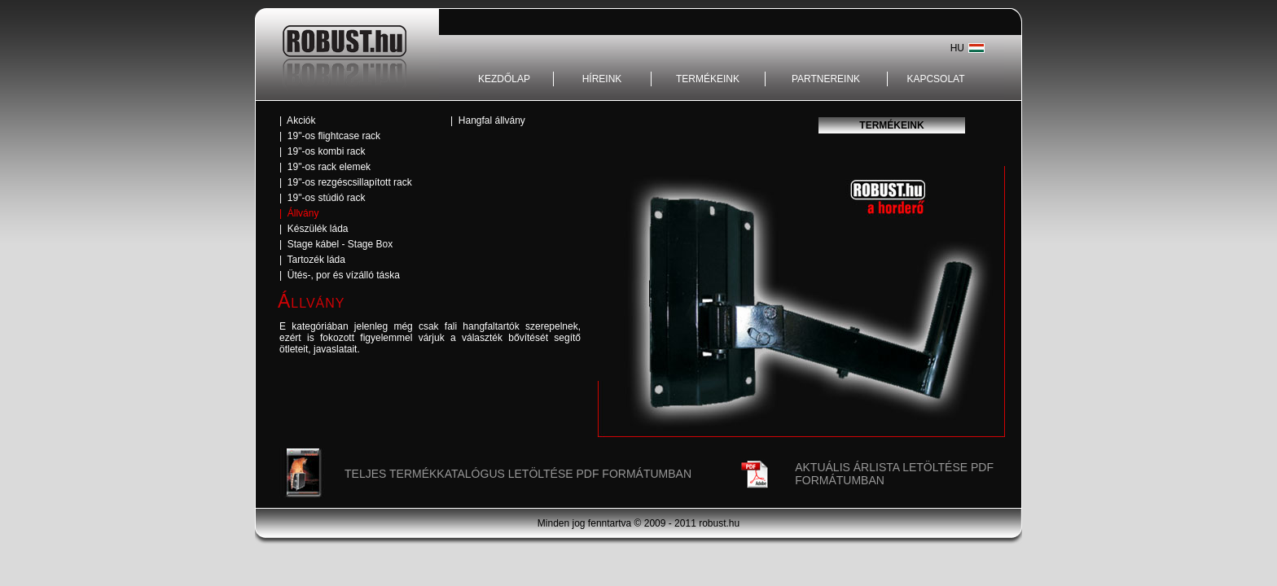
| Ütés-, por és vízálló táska (339, 275)
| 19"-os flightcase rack (329, 136)
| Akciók (297, 120)
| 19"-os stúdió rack (322, 197)
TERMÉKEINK (707, 79)
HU (957, 48)
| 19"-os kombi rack (322, 151)
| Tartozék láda (312, 259)
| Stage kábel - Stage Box (336, 244)
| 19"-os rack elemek (325, 167)
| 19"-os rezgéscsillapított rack (345, 182)
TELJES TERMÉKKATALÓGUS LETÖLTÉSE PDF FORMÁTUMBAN (517, 473)
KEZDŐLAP (504, 79)
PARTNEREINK (826, 79)
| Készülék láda (314, 228)
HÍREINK (602, 79)
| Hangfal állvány (487, 120)
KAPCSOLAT (935, 79)
